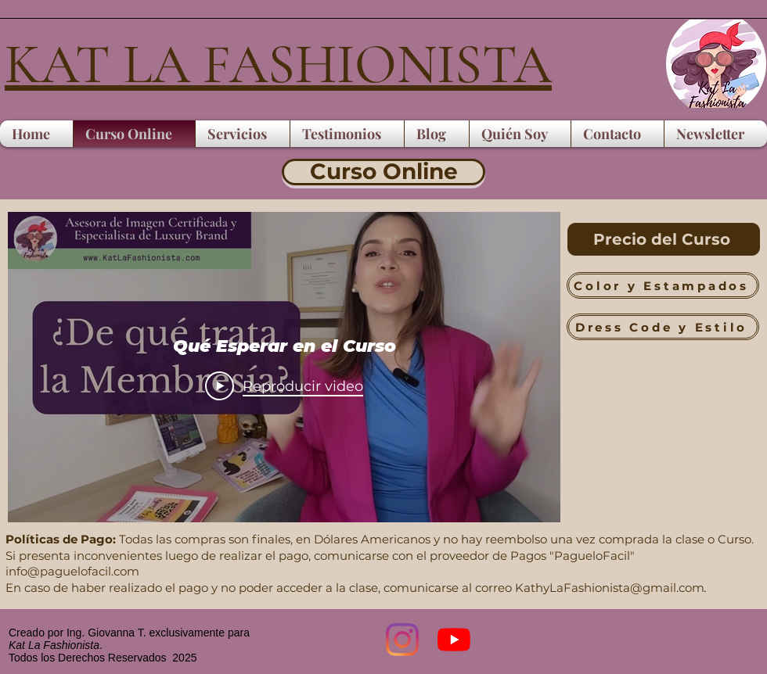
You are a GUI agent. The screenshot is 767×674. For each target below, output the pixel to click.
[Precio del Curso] (663, 239)
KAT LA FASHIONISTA (278, 64)
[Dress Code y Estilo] (663, 327)
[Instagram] (402, 639)
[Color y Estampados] (663, 285)
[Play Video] (284, 385)
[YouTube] (454, 639)
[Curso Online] (383, 172)
